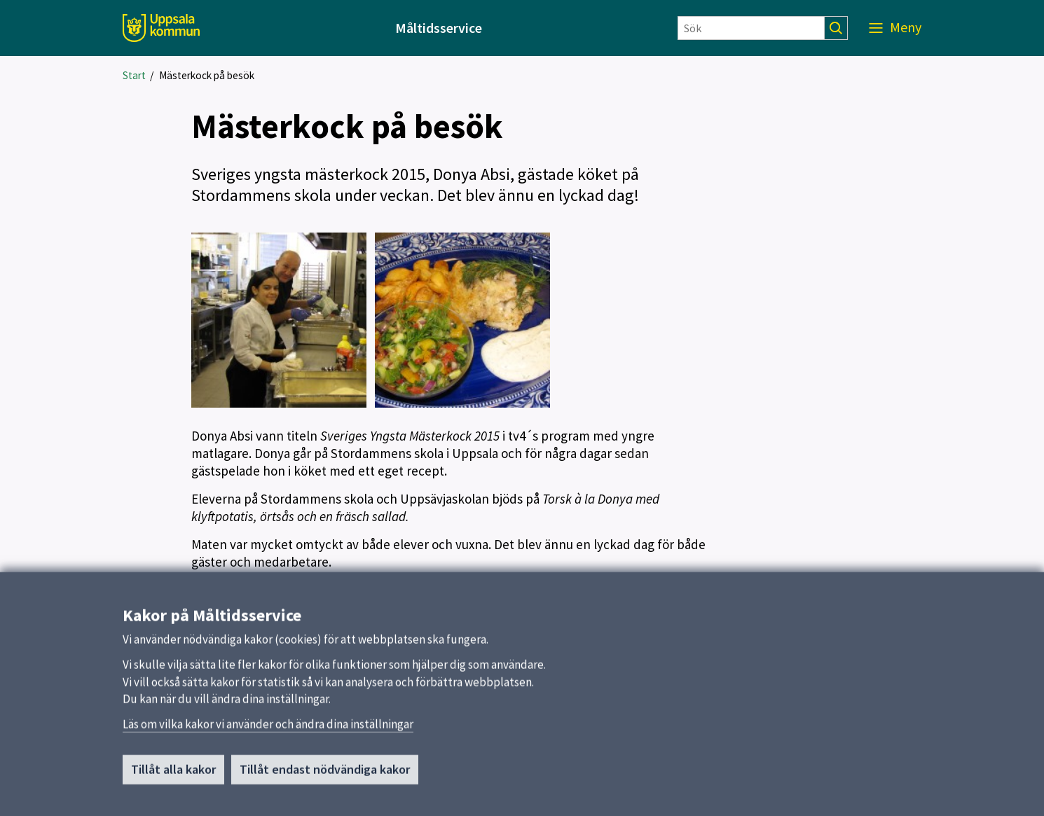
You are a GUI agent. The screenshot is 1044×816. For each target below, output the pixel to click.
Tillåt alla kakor (173, 777)
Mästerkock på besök (206, 75)
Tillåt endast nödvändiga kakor (325, 777)
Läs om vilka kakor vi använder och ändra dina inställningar (268, 732)
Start (134, 75)
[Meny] (895, 28)
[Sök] (751, 28)
